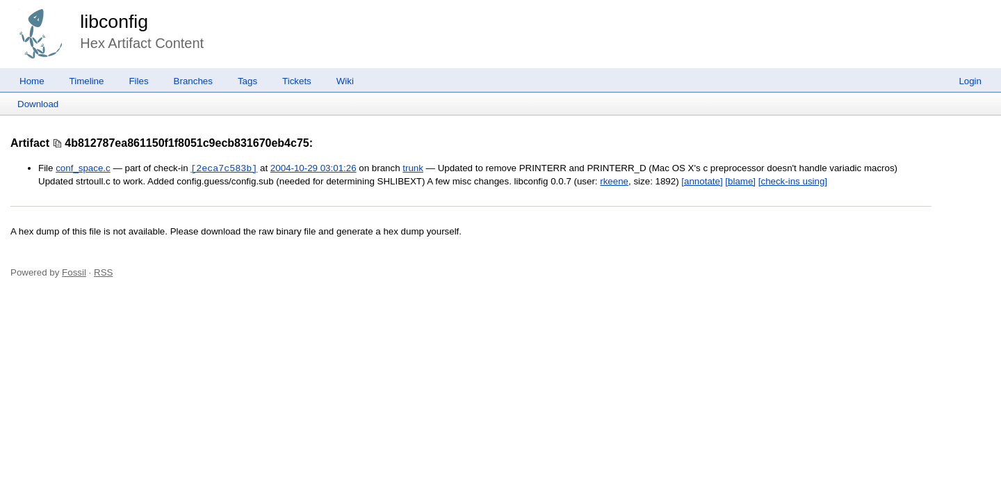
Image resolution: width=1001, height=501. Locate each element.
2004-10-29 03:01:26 (313, 169)
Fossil (74, 272)
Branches (193, 81)
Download (37, 104)
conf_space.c (83, 169)
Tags (247, 81)
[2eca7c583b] (223, 168)
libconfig (114, 21)
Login (970, 81)
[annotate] (701, 181)
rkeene (614, 181)
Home (31, 81)
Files (138, 81)
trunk (412, 169)
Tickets (296, 81)
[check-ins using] (792, 181)
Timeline (87, 81)
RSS (103, 272)
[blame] (740, 181)
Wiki (345, 81)
